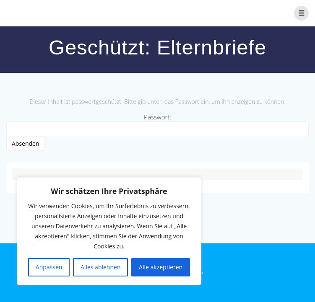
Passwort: (157, 124)
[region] (109, 231)
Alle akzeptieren (160, 267)
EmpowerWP (222, 273)
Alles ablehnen (100, 267)
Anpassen (49, 267)
